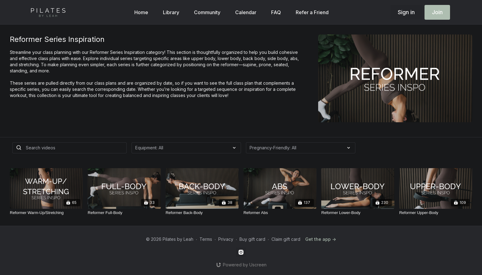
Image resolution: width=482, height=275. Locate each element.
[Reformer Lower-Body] (357, 213)
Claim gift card (285, 239)
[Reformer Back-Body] (202, 213)
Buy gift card (252, 239)
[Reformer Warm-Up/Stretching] (46, 213)
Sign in (406, 12)
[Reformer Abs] (279, 213)
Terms (206, 239)
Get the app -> (320, 239)
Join (437, 12)
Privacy (225, 239)
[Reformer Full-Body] (124, 213)
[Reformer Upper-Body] (435, 213)
